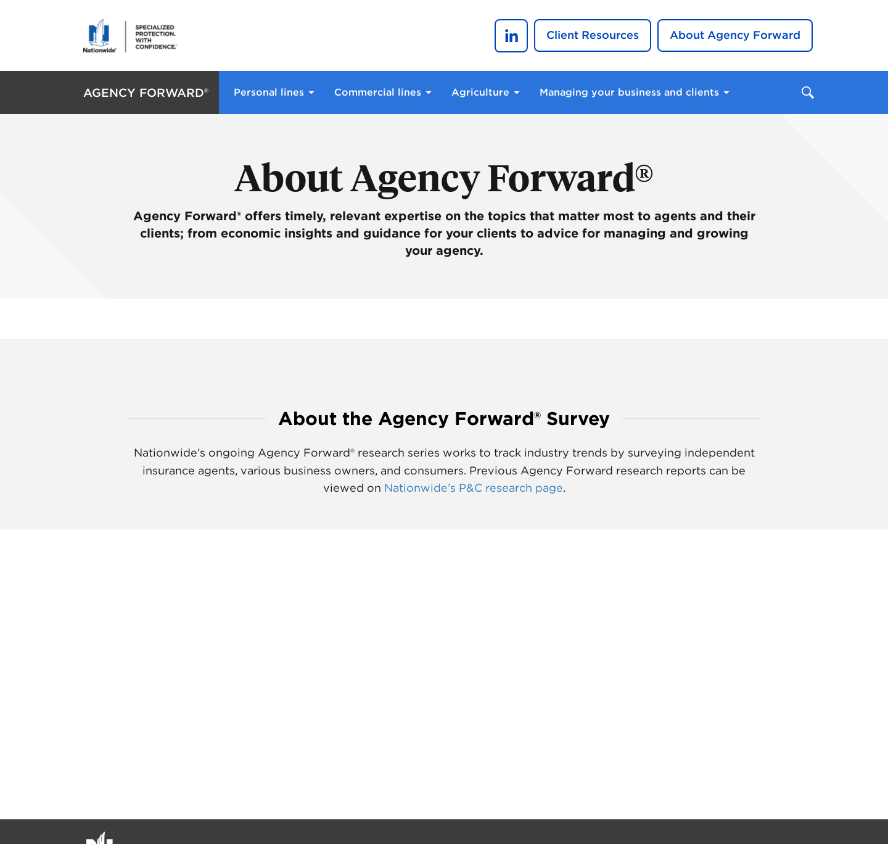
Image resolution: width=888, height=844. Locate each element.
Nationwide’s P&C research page (473, 487)
